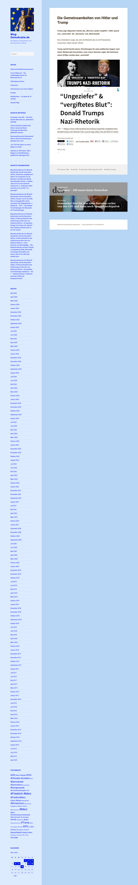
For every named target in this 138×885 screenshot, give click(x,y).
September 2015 (16, 741)
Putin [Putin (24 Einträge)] (23, 835)
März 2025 (14, 346)
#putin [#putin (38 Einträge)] (26, 820)
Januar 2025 (14, 354)
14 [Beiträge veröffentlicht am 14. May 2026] (22, 867)
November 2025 (15, 316)
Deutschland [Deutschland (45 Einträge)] (15, 832)
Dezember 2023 (15, 403)
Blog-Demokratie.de (20, 35)
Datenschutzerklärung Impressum (21, 69)
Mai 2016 (13, 711)
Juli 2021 (13, 506)
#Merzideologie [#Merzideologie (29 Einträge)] (15, 817)
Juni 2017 (13, 676)
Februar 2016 (14, 722)
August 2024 (14, 373)
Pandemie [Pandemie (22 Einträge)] (19, 835)
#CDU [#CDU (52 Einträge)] (28, 775)
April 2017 (13, 684)
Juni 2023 (13, 426)
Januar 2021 (14, 525)
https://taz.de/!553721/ (104, 132)
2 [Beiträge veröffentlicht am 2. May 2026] (28, 860)
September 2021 (16, 498)
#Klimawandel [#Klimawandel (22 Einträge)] (27, 803)
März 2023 (14, 437)
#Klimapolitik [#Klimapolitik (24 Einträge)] (25, 800)
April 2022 (13, 475)
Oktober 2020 (15, 536)
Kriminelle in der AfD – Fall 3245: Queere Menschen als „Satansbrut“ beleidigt (22, 119)
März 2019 (14, 597)
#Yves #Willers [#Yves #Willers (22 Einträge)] (13, 827)
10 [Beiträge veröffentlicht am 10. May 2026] (32, 864)
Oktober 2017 (15, 661)
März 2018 (14, 642)
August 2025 (14, 327)
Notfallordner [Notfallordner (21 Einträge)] (13, 835)
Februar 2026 (14, 304)
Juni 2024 (13, 380)
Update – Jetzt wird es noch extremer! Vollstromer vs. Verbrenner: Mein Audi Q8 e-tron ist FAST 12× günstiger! (22, 185)
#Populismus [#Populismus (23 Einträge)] (20, 819)
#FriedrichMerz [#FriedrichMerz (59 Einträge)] (18, 797)
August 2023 (14, 418)
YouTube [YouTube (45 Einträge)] (14, 837)
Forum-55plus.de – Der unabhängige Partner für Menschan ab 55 (18, 75)
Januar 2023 (14, 445)
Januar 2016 (14, 726)
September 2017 (16, 665)
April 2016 (13, 714)
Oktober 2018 (15, 616)
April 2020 (13, 555)
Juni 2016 (13, 707)
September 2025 (16, 323)
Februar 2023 (14, 441)
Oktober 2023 (15, 411)
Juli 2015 (13, 749)
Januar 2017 (14, 695)
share (116, 132)
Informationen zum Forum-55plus (21, 89)
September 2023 (16, 415)
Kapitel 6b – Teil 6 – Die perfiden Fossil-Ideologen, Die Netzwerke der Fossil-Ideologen (21, 208)
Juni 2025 (13, 335)
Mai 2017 (13, 680)
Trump (113, 169)
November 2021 (15, 494)
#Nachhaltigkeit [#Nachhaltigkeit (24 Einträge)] (25, 817)
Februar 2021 (14, 521)
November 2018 (15, 612)
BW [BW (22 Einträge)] (29, 827)
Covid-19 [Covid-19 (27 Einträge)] (26, 830)
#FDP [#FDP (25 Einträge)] (27, 790)
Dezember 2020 (15, 528)
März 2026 (14, 301)
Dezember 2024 (15, 358)
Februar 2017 (14, 692)
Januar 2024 (14, 399)
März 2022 (14, 479)
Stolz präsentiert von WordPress (93, 224)
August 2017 (14, 669)
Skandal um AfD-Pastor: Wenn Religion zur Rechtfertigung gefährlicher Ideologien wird (20, 153)
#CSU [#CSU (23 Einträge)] (31, 778)
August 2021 (14, 502)
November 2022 (15, 453)
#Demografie (93, 169)
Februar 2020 (14, 563)
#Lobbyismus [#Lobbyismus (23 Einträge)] (13, 806)
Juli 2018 (13, 627)
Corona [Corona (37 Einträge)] (13, 830)
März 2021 (14, 517)
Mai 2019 (13, 589)
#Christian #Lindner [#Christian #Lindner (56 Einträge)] (20, 778)
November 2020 (15, 532)
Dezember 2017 (15, 654)
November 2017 (15, 657)
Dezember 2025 (15, 312)
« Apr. (15, 876)
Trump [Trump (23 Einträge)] (26, 835)
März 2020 (14, 559)
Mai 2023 (13, 430)
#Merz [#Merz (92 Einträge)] (23, 809)
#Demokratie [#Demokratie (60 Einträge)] (16, 781)
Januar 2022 (14, 487)
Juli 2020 (13, 544)
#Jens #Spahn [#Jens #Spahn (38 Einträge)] (15, 800)
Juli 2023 (13, 422)
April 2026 (13, 297)
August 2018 (14, 623)
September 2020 (16, 540)
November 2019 (15, 574)
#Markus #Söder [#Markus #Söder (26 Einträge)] (22, 806)
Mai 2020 (13, 551)
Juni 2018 (13, 631)
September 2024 (16, 369)
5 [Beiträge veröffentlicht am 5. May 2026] (15, 864)
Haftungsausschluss (17, 81)
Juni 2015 (13, 752)
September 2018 (16, 620)
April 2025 (13, 342)
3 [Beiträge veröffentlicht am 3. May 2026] (32, 860)
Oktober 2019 (15, 578)
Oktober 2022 (15, 456)
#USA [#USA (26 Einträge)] (31, 823)
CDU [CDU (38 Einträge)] (32, 827)
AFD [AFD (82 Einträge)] (25, 826)
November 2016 (15, 699)
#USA (100, 169)
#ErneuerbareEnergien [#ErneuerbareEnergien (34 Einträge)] (18, 790)
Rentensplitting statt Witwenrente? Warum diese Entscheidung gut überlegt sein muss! (22, 138)
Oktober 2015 (15, 737)
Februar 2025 (14, 350)
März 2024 (14, 392)
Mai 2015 (13, 756)
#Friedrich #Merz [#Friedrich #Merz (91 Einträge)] (20, 793)
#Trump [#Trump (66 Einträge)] (25, 822)
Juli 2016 (13, 703)
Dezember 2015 (15, 730)
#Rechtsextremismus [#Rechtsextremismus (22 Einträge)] (15, 823)
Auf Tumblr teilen (82, 141)
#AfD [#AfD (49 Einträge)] (12, 775)
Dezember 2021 (15, 490)
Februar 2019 (14, 601)
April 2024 (13, 388)
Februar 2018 (14, 646)
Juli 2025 (13, 331)
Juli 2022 (13, 464)
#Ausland (84, 169)
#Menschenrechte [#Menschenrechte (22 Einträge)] (14, 810)
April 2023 (13, 434)
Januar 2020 (14, 566)
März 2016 (14, 718)
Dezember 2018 (15, 608)
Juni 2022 (13, 468)
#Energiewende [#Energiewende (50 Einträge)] (17, 787)
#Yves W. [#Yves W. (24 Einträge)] (20, 827)
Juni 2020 (13, 547)
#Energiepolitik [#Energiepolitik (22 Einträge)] (25, 785)
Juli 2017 (13, 673)
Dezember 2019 (15, 570)
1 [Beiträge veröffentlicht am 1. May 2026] (25, 860)
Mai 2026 (13, 293)
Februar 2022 (14, 483)
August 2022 (14, 460)
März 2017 (14, 688)
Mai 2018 (13, 635)
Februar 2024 (14, 396)
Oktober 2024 (15, 365)
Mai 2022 (13, 471)
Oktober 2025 (15, 320)
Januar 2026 (14, 308)
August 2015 (14, 745)
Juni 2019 (13, 585)
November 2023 (15, 407)
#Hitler (108, 169)
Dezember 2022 (15, 449)
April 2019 (13, 593)
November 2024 (15, 361)
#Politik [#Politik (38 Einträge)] (13, 820)
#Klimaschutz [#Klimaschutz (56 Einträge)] (17, 803)
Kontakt (13, 93)
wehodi (75, 169)
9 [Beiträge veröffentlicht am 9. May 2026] (28, 864)
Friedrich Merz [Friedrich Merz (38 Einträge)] (26, 832)
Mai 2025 (13, 339)
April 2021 (13, 513)
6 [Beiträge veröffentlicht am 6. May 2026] (18, 864)
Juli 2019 (13, 582)
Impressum (14, 85)
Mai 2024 (13, 384)
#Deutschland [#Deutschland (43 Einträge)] (16, 785)
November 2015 (15, 733)
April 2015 (13, 760)
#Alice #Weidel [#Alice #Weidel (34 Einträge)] (20, 775)
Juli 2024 (13, 377)
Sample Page (14, 103)
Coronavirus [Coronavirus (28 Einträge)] (19, 830)
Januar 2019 (14, 604)
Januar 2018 (14, 650)
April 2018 (13, 639)
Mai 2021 (13, 509)
